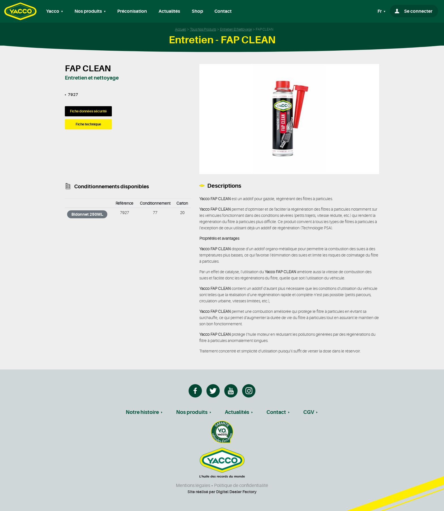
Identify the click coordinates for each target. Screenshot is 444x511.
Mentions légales (193, 485)
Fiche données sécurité (88, 111)
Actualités (169, 11)
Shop (197, 11)
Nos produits (192, 412)
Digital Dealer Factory (236, 491)
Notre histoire (142, 412)
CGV (308, 412)
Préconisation (132, 11)
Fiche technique (88, 124)
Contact (223, 11)
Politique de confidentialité (241, 485)
